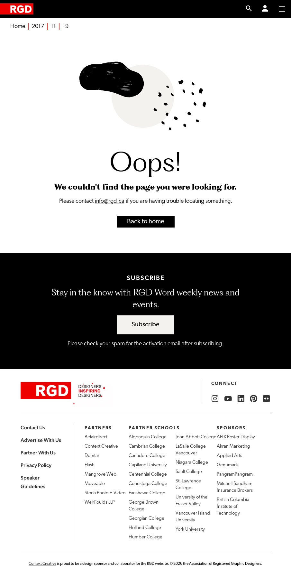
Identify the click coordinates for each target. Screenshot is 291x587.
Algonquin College (148, 437)
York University (190, 529)
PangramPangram (235, 474)
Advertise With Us (41, 440)
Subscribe (145, 324)
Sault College (189, 472)
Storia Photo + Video (105, 493)
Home (17, 26)
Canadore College (147, 455)
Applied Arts (229, 455)
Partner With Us (38, 453)
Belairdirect (96, 437)
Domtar (92, 455)
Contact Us (33, 427)
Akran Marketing (233, 446)
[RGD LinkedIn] (241, 399)
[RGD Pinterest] (254, 399)
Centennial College (148, 474)
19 (65, 26)
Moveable (95, 483)
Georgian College (146, 518)
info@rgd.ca (109, 201)
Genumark (227, 465)
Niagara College (192, 462)
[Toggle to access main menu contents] (282, 9)
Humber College (145, 537)
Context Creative (101, 446)
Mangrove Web (100, 474)
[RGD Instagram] (215, 399)
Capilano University (148, 465)
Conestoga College (148, 483)
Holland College (145, 528)
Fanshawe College (147, 493)
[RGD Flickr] (266, 399)
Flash (90, 465)
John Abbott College (196, 437)
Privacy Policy (36, 465)
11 (53, 26)
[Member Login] (265, 9)
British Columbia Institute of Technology (233, 507)
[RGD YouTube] (228, 399)
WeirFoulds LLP (100, 502)
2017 (38, 26)
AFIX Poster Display (236, 437)
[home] (16, 8)
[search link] (249, 9)
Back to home (145, 222)
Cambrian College (147, 446)
